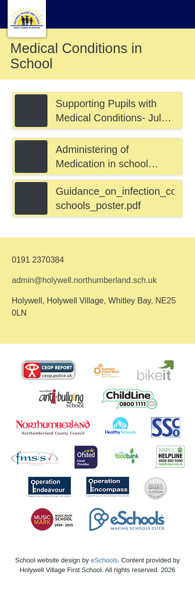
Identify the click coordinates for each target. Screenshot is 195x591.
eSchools (104, 560)
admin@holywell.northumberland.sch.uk (84, 280)
